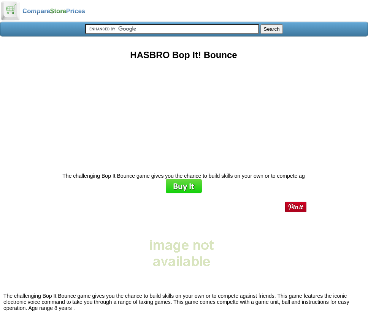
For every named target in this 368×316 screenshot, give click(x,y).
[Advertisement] (183, 113)
